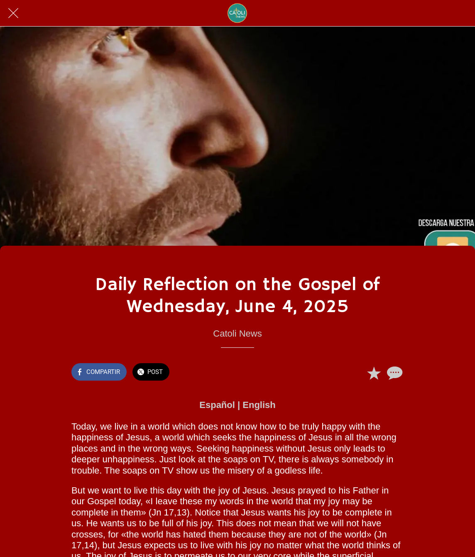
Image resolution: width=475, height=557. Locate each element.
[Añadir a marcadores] (374, 373)
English (258, 405)
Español (217, 405)
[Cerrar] (13, 13)
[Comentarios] (394, 373)
